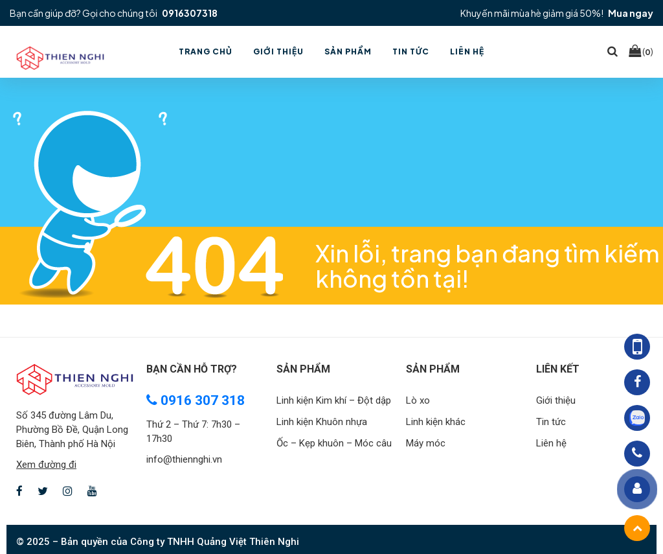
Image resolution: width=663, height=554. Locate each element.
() (641, 51)
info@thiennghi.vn (184, 459)
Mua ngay (630, 13)
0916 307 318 (195, 400)
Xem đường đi (46, 464)
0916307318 (190, 13)
